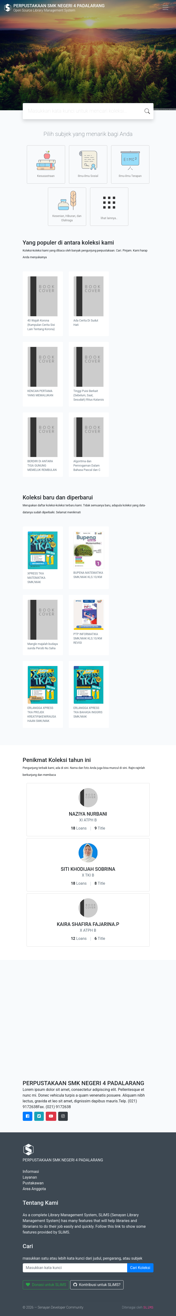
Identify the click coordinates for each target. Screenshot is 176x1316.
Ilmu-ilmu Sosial (88, 164)
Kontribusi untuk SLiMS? (96, 1284)
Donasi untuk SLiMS (46, 1284)
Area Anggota (34, 1189)
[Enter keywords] (75, 1267)
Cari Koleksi (140, 1267)
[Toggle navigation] (165, 7)
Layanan (30, 1177)
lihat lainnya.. (109, 206)
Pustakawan (33, 1183)
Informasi (31, 1171)
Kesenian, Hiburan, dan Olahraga (66, 206)
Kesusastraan (46, 164)
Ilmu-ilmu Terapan (130, 164)
